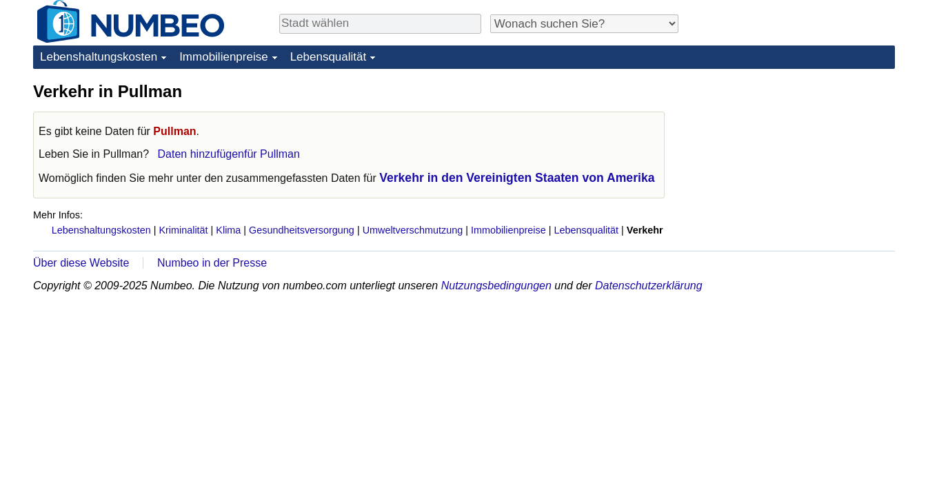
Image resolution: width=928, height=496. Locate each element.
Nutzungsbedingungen (496, 285)
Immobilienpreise (223, 56)
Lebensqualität (328, 56)
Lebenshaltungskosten (98, 56)
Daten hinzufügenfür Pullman (229, 154)
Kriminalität (183, 230)
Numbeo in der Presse (212, 263)
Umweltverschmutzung (413, 230)
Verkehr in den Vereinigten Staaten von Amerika (516, 178)
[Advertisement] (791, 167)
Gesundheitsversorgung (301, 230)
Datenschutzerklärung (649, 285)
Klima (228, 230)
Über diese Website (81, 263)
